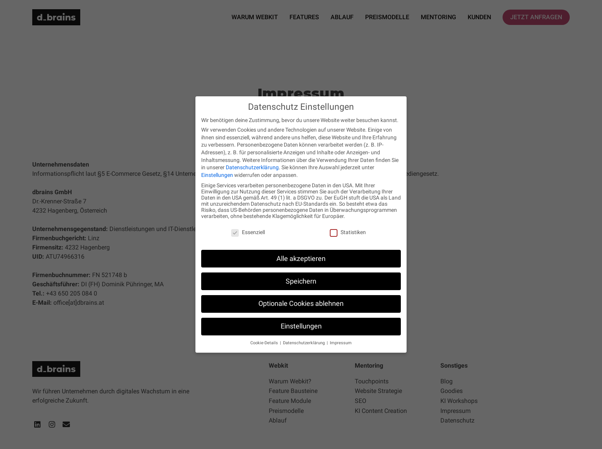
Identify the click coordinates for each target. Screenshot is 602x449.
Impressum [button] (341, 342)
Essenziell (248, 232)
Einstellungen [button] (301, 326)
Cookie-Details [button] (264, 342)
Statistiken (348, 232)
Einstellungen (217, 175)
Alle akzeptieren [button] (301, 258)
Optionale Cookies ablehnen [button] (301, 303)
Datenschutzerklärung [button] (304, 342)
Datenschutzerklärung (252, 167)
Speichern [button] (301, 281)
